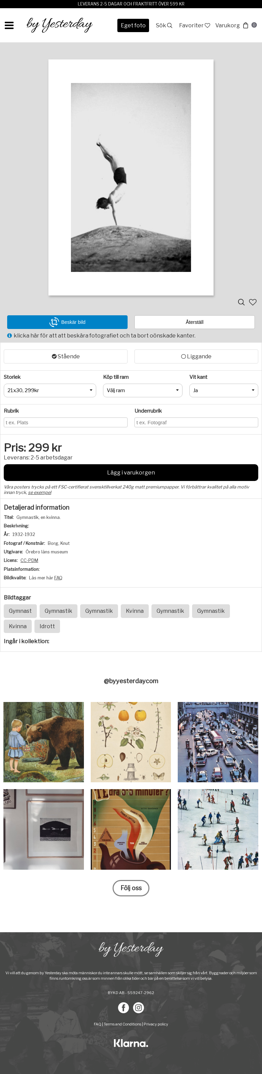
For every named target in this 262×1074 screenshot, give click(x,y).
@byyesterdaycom (131, 681)
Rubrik (11, 411)
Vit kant (198, 377)
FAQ (58, 577)
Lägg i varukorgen (131, 472)
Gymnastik (58, 611)
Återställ (195, 322)
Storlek (12, 377)
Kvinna (135, 611)
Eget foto (133, 25)
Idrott (47, 626)
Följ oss (131, 888)
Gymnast (20, 611)
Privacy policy (156, 1024)
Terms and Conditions (122, 1024)
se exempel (39, 492)
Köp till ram (116, 377)
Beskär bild (67, 322)
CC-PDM (29, 560)
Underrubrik (148, 411)
